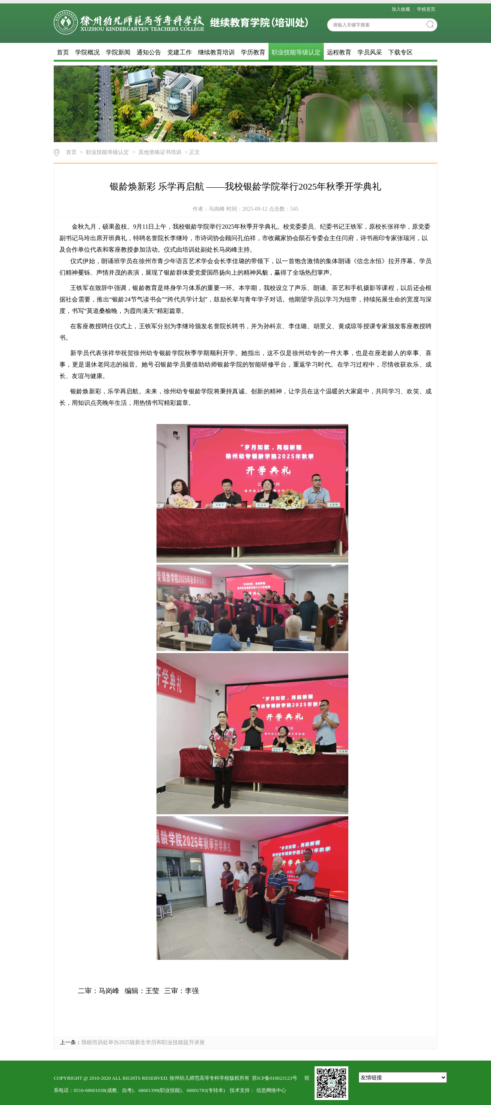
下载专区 (400, 52)
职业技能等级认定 (296, 52)
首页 (63, 52)
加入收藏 (401, 9)
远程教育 (339, 52)
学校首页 (426, 9)
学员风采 (370, 52)
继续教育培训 (216, 52)
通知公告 (149, 52)
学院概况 (87, 52)
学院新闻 (118, 52)
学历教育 (253, 52)
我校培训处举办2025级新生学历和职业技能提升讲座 (143, 1042)
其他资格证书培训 (159, 152)
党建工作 (179, 52)
